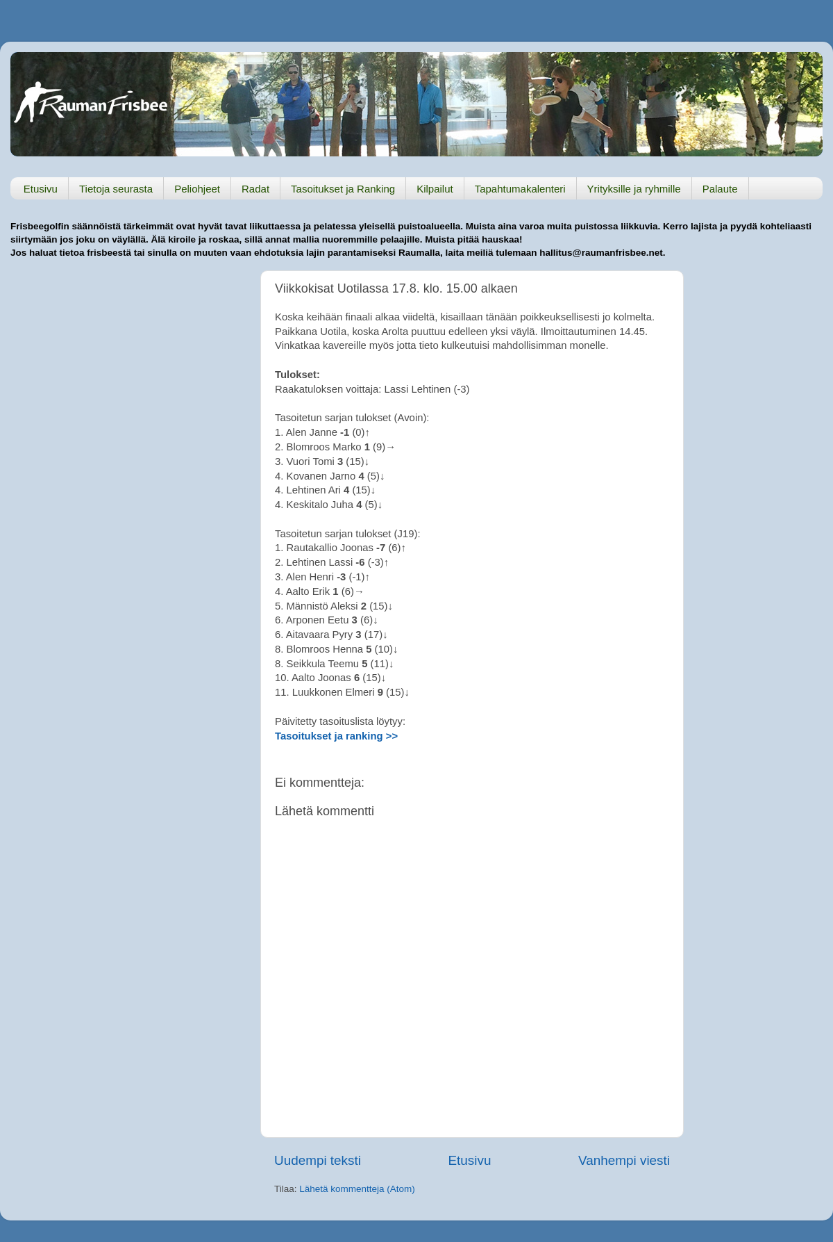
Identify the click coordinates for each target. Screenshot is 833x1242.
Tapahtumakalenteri (520, 189)
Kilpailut (434, 189)
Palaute (720, 189)
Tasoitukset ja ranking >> (336, 736)
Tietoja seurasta (116, 189)
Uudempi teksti (317, 1160)
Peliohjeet (197, 189)
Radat (255, 189)
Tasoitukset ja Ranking (343, 189)
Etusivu (41, 189)
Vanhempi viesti (624, 1160)
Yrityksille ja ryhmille (634, 189)
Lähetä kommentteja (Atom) (357, 1189)
